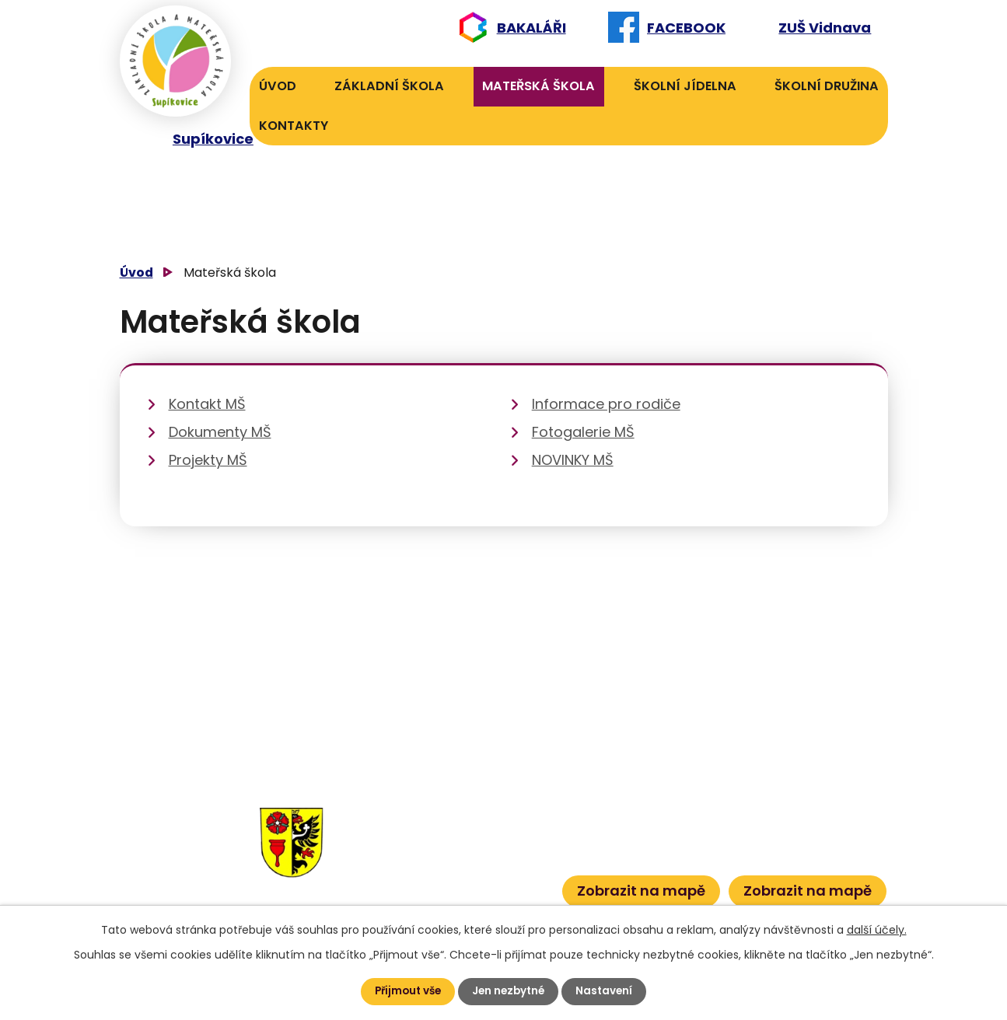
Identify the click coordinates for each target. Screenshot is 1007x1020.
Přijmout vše (405, 991)
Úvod (277, 86)
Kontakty (293, 125)
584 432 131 (411, 813)
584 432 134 (414, 837)
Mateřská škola (538, 86)
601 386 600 (507, 885)
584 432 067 (416, 885)
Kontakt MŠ (207, 404)
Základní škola (389, 86)
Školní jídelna (685, 86)
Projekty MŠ (208, 460)
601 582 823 (503, 837)
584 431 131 (409, 862)
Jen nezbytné (510, 991)
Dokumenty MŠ (220, 432)
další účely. (877, 929)
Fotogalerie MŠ (583, 432)
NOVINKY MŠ (573, 460)
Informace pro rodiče (606, 404)
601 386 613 (490, 862)
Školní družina (826, 86)
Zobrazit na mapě (641, 889)
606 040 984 (500, 813)
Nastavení (608, 991)
